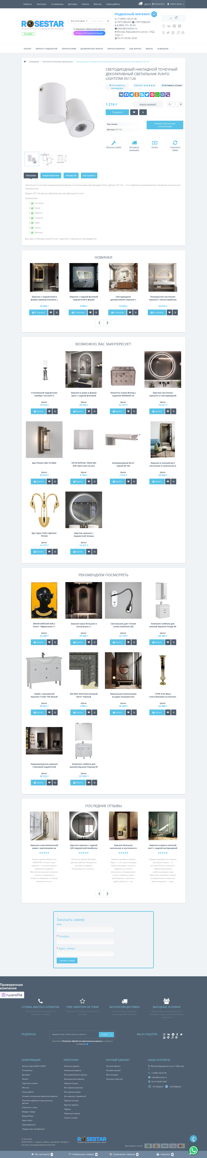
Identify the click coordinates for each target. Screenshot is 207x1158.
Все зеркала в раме (72, 1092)
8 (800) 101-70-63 (125, 25)
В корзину (38, 312)
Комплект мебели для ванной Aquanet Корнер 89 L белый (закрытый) (84, 765)
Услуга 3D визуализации (89, 33)
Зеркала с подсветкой (46, 49)
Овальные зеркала (72, 1113)
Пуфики (67, 1109)
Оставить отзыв (173, 85)
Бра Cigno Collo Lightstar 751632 (44, 534)
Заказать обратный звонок (89, 28)
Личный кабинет (113, 1066)
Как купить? (89, 175)
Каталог (27, 49)
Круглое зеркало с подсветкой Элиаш (84, 534)
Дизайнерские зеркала (91, 49)
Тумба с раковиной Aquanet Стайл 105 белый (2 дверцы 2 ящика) (44, 695)
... (173, 49)
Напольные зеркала (72, 1070)
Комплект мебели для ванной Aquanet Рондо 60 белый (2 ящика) (163, 625)
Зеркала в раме (69, 49)
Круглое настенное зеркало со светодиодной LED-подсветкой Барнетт (162, 394)
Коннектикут (158, 4)
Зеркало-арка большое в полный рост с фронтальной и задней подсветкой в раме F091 (84, 625)
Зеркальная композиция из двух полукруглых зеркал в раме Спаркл (123, 695)
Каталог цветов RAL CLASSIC (34, 1066)
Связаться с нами (29, 1107)
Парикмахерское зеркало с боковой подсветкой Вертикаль (44, 765)
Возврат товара (28, 1111)
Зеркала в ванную (116, 49)
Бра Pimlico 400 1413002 (44, 463)
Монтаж (71, 4)
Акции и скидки (71, 1118)
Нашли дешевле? (147, 104)
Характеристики (51, 175)
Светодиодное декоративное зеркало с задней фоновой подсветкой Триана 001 (123, 298)
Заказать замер (67, 960)
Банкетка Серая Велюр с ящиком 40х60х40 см (123, 394)
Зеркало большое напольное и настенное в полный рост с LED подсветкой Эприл (123, 847)
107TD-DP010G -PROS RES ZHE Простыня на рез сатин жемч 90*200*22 (83, 464)
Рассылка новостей (114, 1079)
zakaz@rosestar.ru (126, 28)
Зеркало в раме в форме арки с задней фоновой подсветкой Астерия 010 (84, 394)
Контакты (117, 4)
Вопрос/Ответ (28, 1116)
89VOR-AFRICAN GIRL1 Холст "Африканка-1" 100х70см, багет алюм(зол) (44, 625)
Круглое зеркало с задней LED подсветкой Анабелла (83, 846)
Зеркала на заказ (71, 1100)
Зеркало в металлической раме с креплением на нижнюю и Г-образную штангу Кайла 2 (44, 847)
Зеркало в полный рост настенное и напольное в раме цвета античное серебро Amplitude (163, 464)
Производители (29, 1124)
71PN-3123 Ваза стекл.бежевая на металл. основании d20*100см (163, 695)
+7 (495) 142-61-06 (126, 18)
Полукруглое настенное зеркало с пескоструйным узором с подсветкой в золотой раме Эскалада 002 (162, 298)
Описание (31, 175)
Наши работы (87, 4)
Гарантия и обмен (30, 1083)
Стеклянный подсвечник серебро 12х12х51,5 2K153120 (44, 394)
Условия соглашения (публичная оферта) (39, 1096)
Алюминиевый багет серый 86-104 (123, 464)
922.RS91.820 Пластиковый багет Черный (84, 695)
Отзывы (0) (71, 175)
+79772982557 (141, 22)
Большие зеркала (71, 1066)
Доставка (45, 4)
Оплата (58, 4)
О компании (29, 4)
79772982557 (123, 22)
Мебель (149, 49)
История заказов (113, 1070)
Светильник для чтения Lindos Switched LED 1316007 (123, 625)
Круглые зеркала (71, 1105)
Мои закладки (112, 1074)
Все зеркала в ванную (73, 1087)
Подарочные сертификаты (33, 1129)
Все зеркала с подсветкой (75, 1096)
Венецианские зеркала (74, 1079)
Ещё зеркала (135, 49)
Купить (38, 411)
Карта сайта (27, 1120)
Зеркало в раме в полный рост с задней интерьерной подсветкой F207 (162, 847)
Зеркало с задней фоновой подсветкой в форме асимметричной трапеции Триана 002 (84, 298)
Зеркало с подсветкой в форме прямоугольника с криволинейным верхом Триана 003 (44, 298)
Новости (103, 4)
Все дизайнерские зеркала (75, 1074)
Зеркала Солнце (71, 1083)
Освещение (162, 49)
